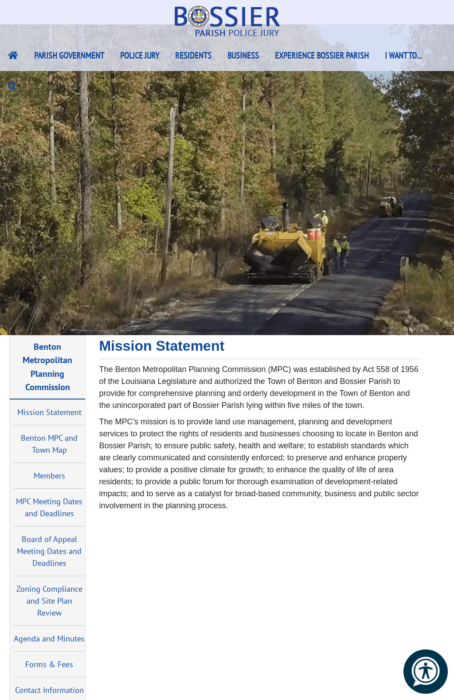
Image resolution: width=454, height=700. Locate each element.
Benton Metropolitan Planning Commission (47, 366)
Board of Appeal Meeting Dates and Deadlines (49, 551)
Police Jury (139, 55)
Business (243, 55)
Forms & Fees (49, 664)
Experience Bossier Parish (322, 55)
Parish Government (69, 55)
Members (49, 476)
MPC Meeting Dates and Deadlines (49, 507)
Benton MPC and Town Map (49, 444)
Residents (193, 55)
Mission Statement (49, 412)
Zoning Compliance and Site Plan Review (49, 601)
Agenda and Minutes (49, 638)
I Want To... (403, 55)
